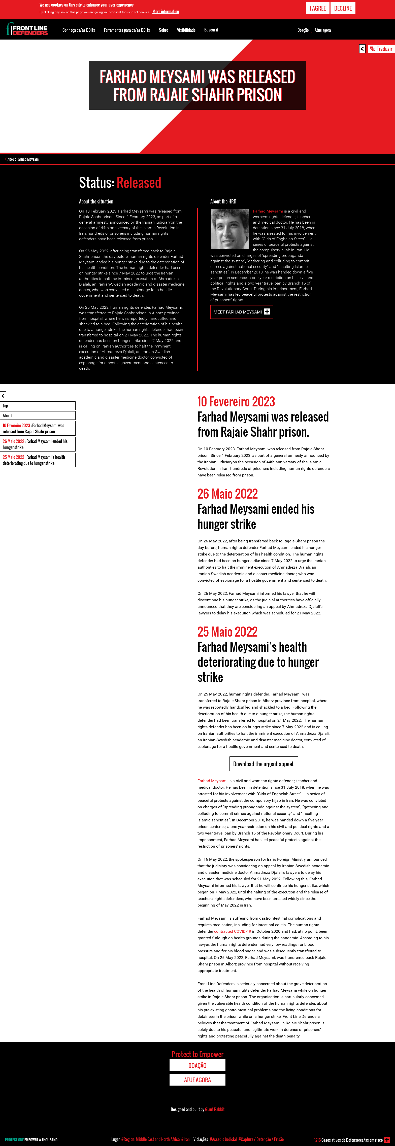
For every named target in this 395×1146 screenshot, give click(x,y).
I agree (318, 8)
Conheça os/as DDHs (78, 30)
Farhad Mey (263, 212)
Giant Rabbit (214, 1110)
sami (278, 212)
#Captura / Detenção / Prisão (261, 1139)
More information (165, 11)
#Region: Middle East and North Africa (150, 1139)
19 (249, 932)
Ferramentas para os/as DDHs (127, 30)
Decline (343, 8)
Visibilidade (186, 30)
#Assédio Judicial (223, 1139)
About (7, 416)
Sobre (163, 30)
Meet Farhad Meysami (238, 312)
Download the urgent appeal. (263, 764)
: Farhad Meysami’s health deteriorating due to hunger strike (34, 461)
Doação (303, 29)
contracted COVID (230, 932)
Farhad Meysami (212, 781)
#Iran (185, 1139)
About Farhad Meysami (25, 159)
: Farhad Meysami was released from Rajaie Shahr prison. (33, 429)
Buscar (211, 29)
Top (5, 406)
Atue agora (323, 29)
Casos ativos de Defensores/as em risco (348, 1140)
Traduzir (384, 48)
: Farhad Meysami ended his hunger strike (35, 445)
